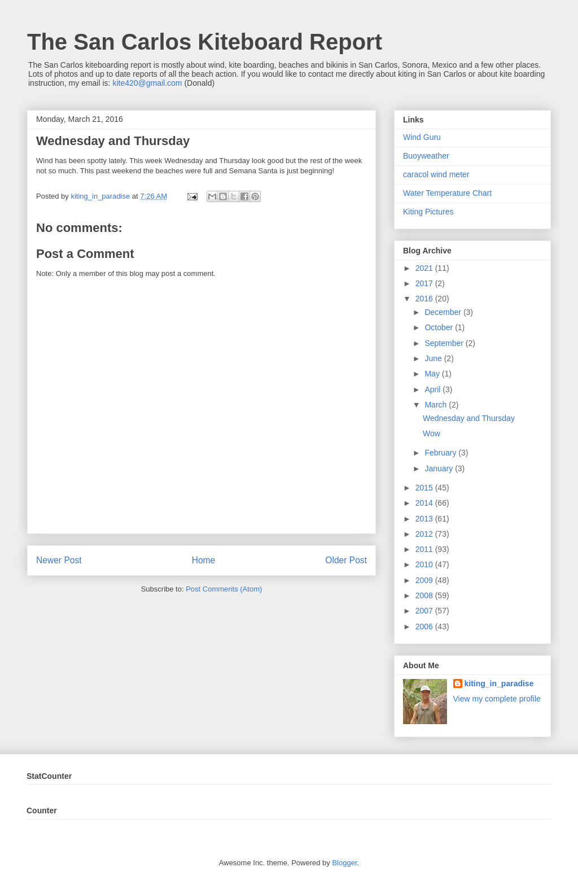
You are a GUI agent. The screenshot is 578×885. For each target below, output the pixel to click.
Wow (431, 433)
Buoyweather (426, 155)
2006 (425, 626)
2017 (425, 283)
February (441, 452)
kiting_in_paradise (499, 683)
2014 (425, 502)
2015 (425, 487)
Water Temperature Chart (447, 193)
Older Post (346, 560)
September (444, 343)
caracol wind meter (436, 174)
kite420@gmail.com (147, 82)
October (439, 327)
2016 (425, 298)
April (433, 389)
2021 (425, 268)
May (432, 373)
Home (204, 560)
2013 (425, 518)
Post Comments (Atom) (224, 589)
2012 (425, 533)
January (439, 468)
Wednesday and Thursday (469, 418)
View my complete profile (497, 698)
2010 (425, 564)
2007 (425, 610)
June (434, 358)
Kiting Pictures (428, 211)
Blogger (344, 862)
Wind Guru (422, 137)
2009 (425, 580)
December (443, 312)
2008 (425, 595)
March (436, 404)
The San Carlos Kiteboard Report (204, 41)
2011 (425, 549)
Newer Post (59, 560)
